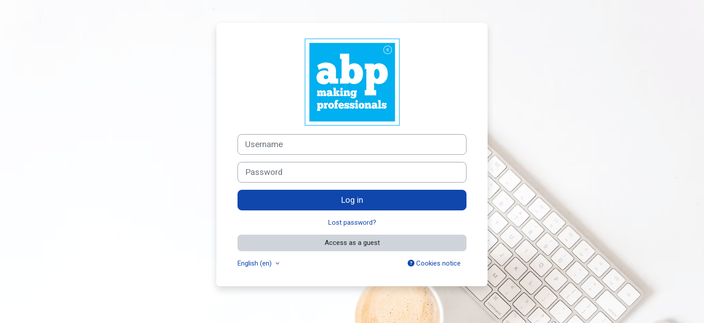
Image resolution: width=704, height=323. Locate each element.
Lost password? (352, 222)
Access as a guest (352, 243)
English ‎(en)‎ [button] (255, 263)
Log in (352, 200)
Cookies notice (434, 263)
